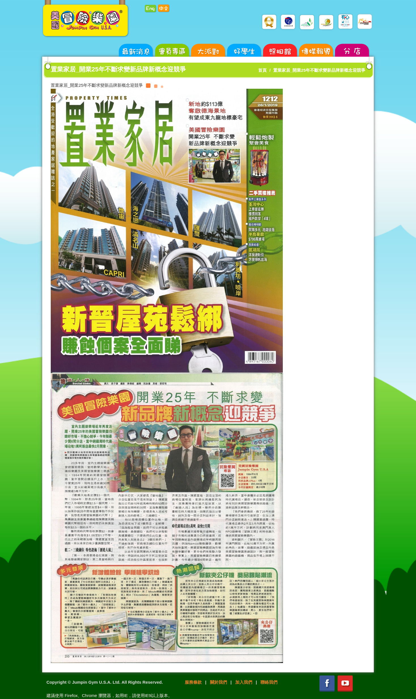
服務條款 (193, 682)
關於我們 (218, 682)
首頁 (262, 70)
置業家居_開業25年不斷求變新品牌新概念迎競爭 (319, 70)
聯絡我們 (268, 682)
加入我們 (243, 682)
